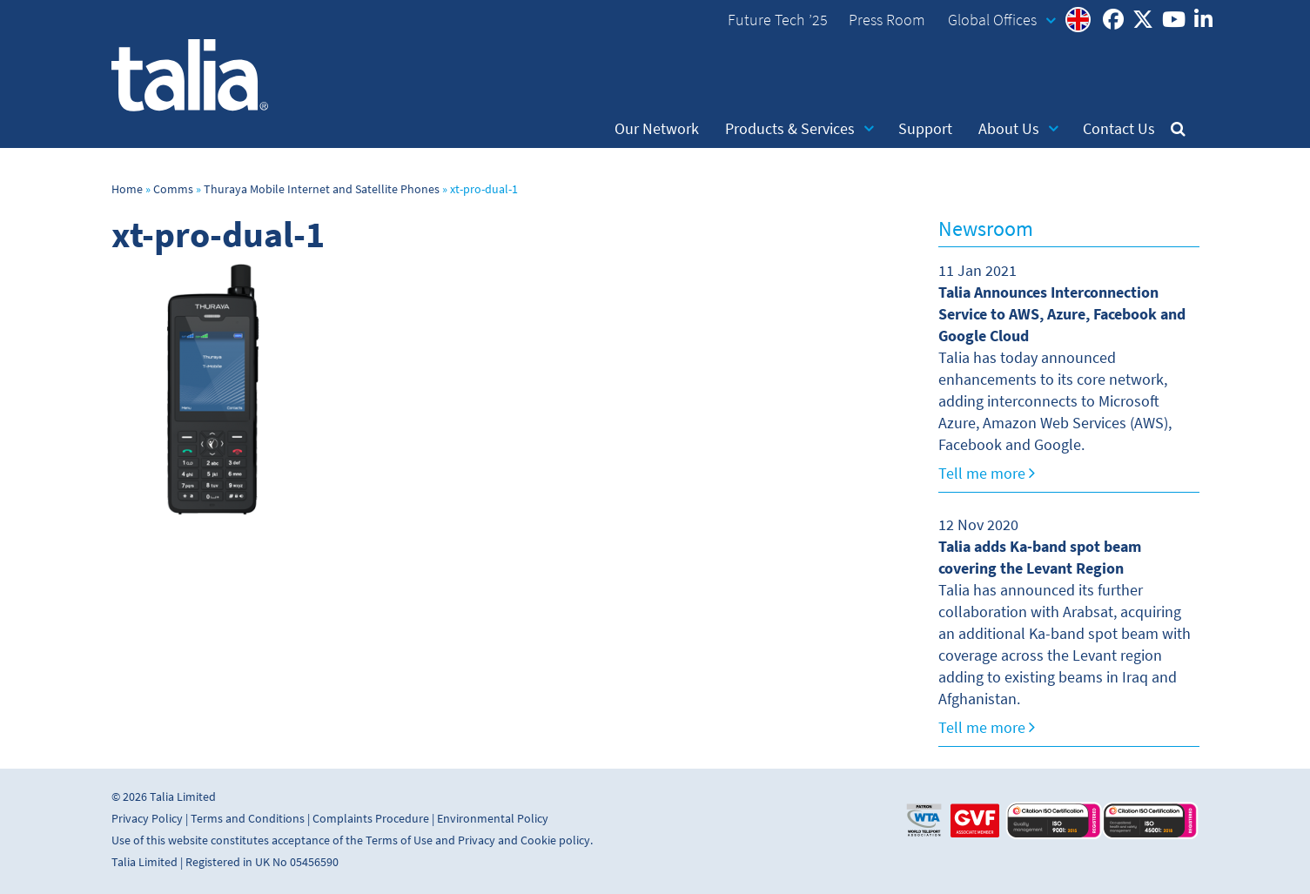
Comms (173, 189)
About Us (1018, 128)
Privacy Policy (147, 818)
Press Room (887, 20)
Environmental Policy (492, 818)
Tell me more (986, 473)
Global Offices (1002, 20)
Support (925, 128)
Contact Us (1119, 128)
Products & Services (799, 128)
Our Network (657, 128)
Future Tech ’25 (778, 20)
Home (127, 189)
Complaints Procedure (370, 818)
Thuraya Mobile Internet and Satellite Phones (322, 189)
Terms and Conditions (248, 818)
